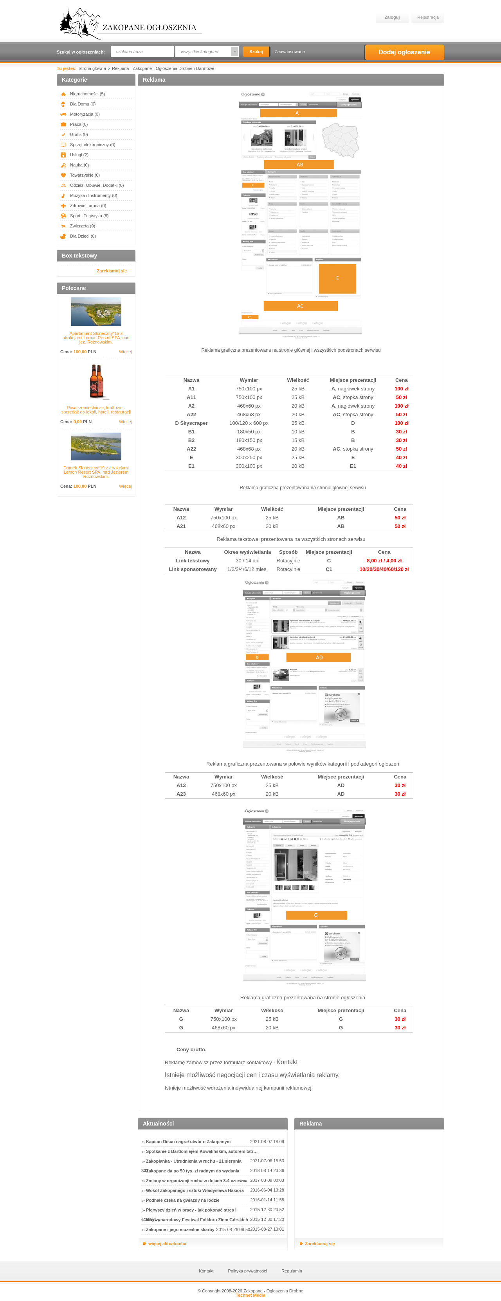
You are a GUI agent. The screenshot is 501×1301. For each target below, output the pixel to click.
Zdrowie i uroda (83, 205)
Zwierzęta (77, 226)
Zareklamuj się (112, 270)
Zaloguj (392, 17)
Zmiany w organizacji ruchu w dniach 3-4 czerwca (196, 1180)
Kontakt (286, 1062)
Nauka (74, 165)
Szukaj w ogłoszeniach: (81, 52)
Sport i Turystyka (84, 215)
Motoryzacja (80, 114)
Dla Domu (78, 104)
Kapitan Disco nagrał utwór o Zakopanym (188, 1141)
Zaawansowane (290, 51)
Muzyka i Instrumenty (88, 195)
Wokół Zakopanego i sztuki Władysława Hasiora (195, 1190)
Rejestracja (428, 17)
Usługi (74, 154)
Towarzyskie (80, 175)
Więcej (125, 352)
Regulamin (291, 1271)
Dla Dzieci (78, 236)
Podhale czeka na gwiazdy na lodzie (183, 1200)
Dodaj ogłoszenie (404, 52)
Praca (74, 124)
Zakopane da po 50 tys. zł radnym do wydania (192, 1171)
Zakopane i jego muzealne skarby (180, 1229)
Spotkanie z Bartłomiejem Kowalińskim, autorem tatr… (202, 1151)
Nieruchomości (82, 93)
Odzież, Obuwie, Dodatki (92, 185)
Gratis (74, 134)
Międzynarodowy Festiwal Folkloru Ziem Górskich (197, 1219)
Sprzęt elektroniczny (87, 144)
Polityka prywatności (247, 1271)
